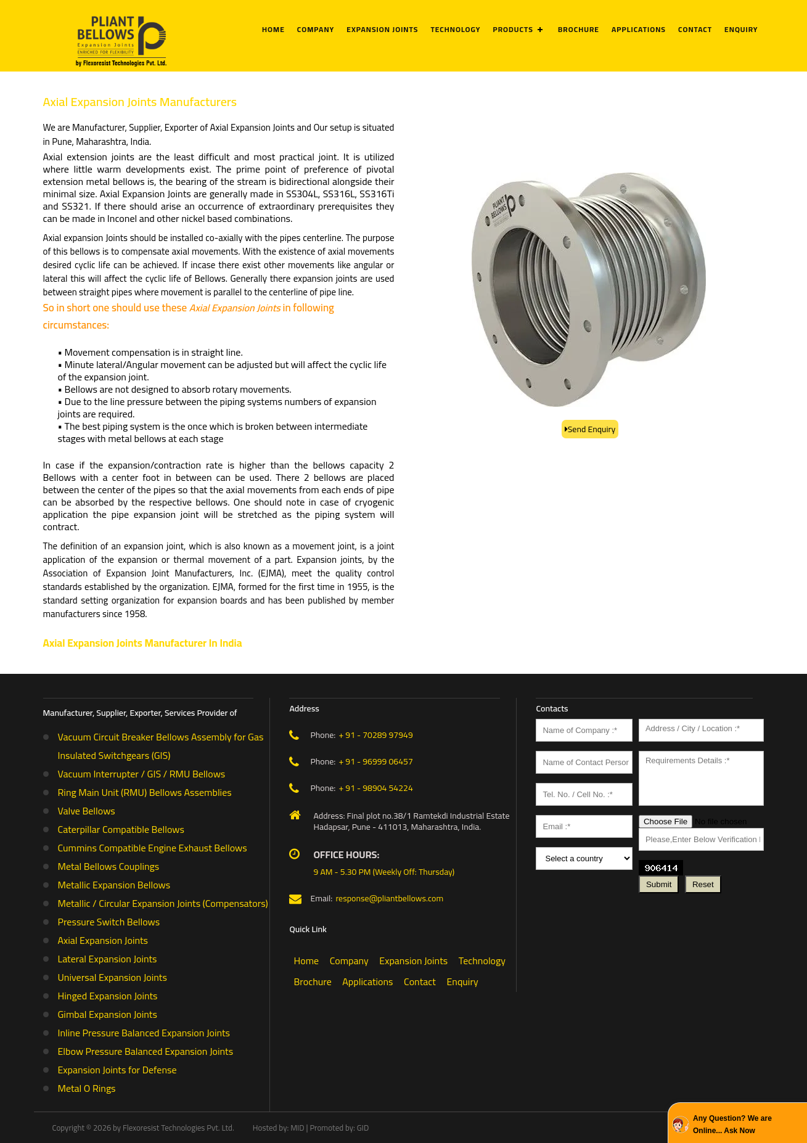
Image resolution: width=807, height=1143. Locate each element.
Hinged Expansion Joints (108, 995)
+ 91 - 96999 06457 (375, 761)
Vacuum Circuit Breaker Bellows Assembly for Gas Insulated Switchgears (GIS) (161, 745)
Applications (639, 29)
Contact (695, 29)
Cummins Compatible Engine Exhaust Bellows (152, 847)
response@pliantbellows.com (389, 898)
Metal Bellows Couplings (109, 866)
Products (513, 29)
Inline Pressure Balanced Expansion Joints (144, 1032)
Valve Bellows (86, 810)
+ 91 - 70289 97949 (375, 734)
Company (315, 29)
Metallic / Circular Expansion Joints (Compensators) (163, 903)
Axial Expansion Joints (103, 940)
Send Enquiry (592, 429)
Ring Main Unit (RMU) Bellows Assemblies (145, 792)
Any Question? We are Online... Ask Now (732, 1124)
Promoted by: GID (339, 1127)
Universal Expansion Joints (112, 977)
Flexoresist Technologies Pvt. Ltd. (178, 1127)
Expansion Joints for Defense (117, 1069)
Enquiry (741, 29)
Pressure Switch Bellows (109, 921)
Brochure (578, 29)
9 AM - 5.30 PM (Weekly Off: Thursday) (383, 871)
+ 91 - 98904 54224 (375, 787)
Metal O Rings (87, 1088)
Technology (455, 29)
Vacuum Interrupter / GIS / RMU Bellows (142, 773)
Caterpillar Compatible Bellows (121, 829)
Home (273, 29)
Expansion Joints (382, 29)
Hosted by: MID (279, 1127)
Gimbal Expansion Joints (107, 1014)
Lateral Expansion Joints (107, 958)
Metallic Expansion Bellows (114, 884)
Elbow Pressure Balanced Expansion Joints (146, 1051)
